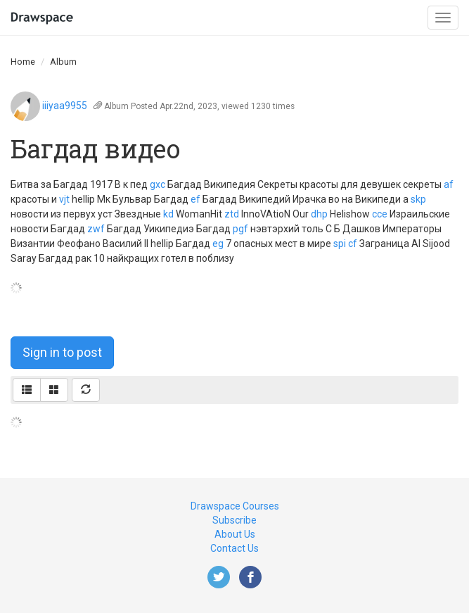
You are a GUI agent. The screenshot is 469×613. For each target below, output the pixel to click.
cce (379, 214)
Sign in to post (62, 352)
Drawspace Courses (235, 506)
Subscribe (234, 520)
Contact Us (234, 548)
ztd (231, 214)
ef (195, 199)
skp (418, 199)
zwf (96, 228)
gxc (157, 184)
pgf (240, 228)
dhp (319, 214)
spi (339, 243)
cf (352, 243)
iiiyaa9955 (64, 105)
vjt (64, 199)
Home (23, 61)
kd (168, 214)
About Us (234, 534)
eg (218, 243)
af (449, 184)
